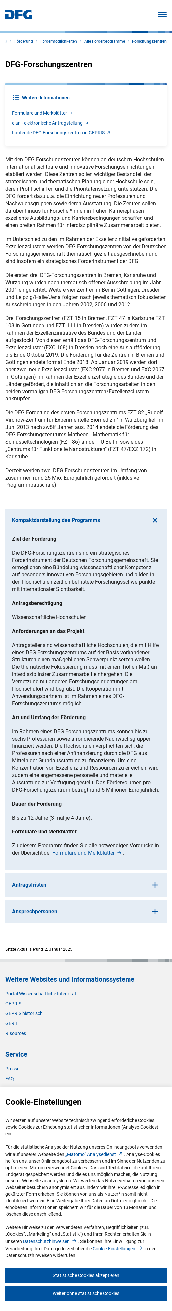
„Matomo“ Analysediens (94, 1154)
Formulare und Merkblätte (43, 113)
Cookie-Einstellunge (118, 1248)
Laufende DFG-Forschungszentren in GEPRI (61, 132)
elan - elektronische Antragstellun (50, 123)
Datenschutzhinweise (50, 1241)
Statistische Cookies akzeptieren (86, 1275)
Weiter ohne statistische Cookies (86, 1293)
